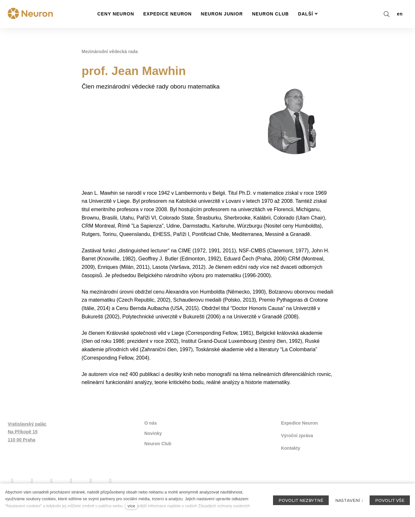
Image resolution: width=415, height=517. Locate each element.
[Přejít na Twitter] (71, 480)
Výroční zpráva (297, 435)
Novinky (153, 433)
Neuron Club (157, 443)
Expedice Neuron (299, 423)
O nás (150, 423)
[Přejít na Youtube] (51, 480)
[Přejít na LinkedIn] (110, 480)
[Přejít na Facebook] (12, 480)
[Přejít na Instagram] (32, 480)
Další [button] (308, 13)
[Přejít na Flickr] (91, 480)
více (131, 505)
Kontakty (290, 448)
